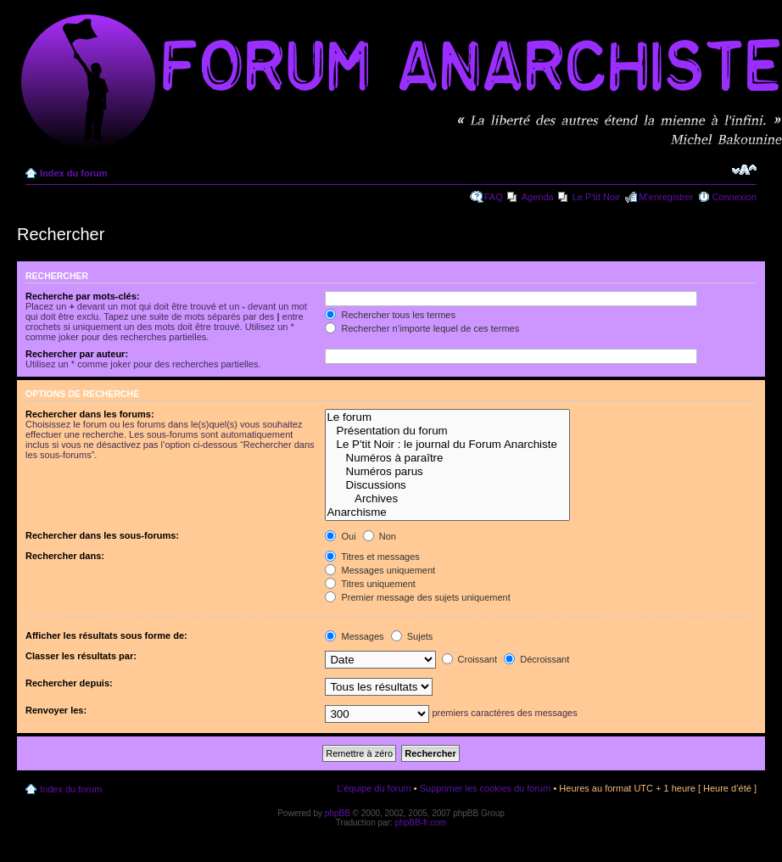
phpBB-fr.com (421, 822)
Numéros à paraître (447, 458)
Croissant (470, 659)
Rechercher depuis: (69, 683)
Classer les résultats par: (81, 656)
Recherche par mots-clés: (82, 296)
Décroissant (536, 659)
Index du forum (73, 173)
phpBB (337, 813)
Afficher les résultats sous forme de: (106, 635)
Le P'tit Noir (597, 197)
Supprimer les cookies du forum (485, 788)
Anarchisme (447, 512)
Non (379, 536)
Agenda (538, 197)
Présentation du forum (447, 431)
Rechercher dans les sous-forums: (102, 535)
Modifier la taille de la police (744, 169)
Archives (447, 499)
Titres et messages (372, 556)
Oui (340, 536)
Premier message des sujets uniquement (417, 597)
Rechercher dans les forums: (89, 414)
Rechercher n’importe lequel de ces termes (422, 328)
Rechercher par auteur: (76, 354)
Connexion (734, 197)
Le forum (447, 417)
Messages (354, 636)
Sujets (412, 636)
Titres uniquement (370, 584)
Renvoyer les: (56, 710)
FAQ (493, 197)
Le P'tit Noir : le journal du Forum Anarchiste (447, 444)
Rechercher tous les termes (390, 315)
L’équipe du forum (374, 788)
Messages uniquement (380, 570)
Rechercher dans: (64, 556)
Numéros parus (447, 472)
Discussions (447, 485)
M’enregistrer (666, 197)
